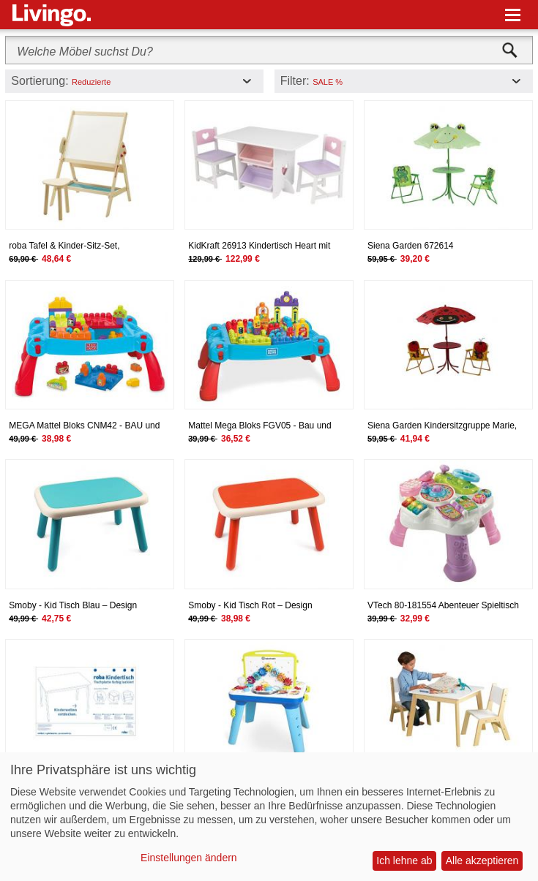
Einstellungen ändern (189, 857)
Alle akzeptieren (482, 860)
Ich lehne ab (404, 860)
